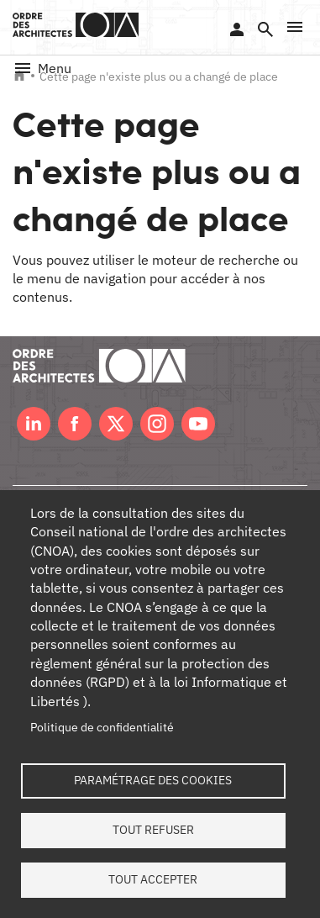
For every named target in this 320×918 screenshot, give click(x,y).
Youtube (198, 424)
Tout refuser (153, 829)
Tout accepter (152, 879)
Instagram (157, 424)
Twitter (116, 424)
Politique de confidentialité (102, 727)
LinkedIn (33, 424)
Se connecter (236, 29)
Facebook (75, 424)
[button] (294, 27)
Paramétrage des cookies (153, 780)
